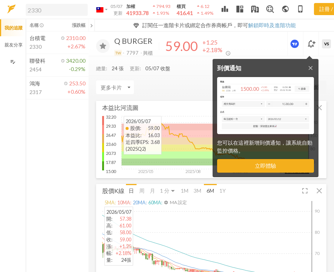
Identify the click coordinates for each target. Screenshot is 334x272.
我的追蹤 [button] (14, 28)
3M (197, 190)
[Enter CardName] (115, 87)
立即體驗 (265, 165)
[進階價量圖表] (295, 44)
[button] (55, 9)
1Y (222, 190)
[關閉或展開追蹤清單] (91, 25)
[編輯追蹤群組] (12, 61)
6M (210, 190)
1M (184, 190)
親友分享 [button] (14, 45)
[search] (57, 10)
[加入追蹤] (103, 46)
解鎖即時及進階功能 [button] (272, 25)
